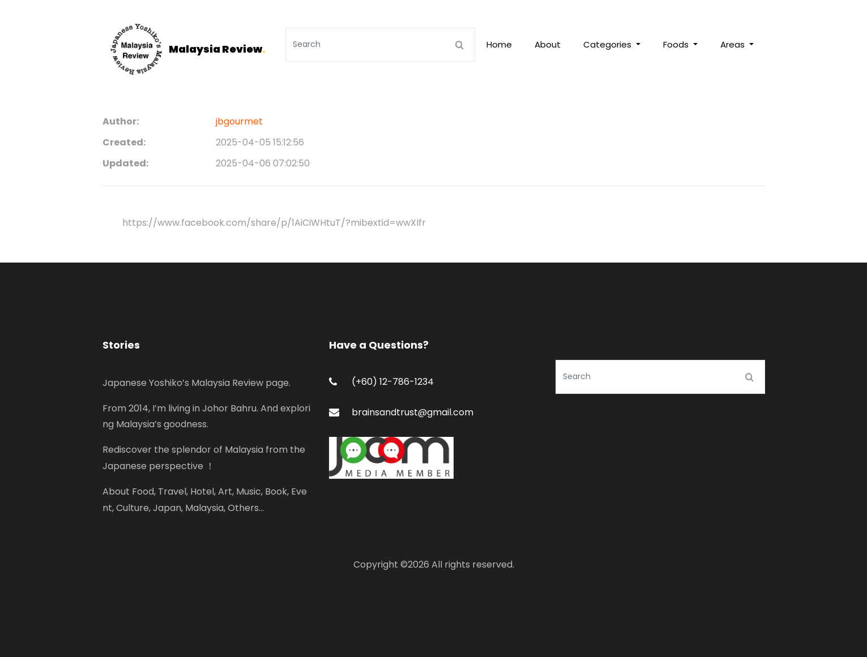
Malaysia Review (217, 49)
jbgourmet (239, 121)
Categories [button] (608, 44)
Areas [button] (733, 44)
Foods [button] (677, 44)
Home (499, 44)
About (548, 44)
